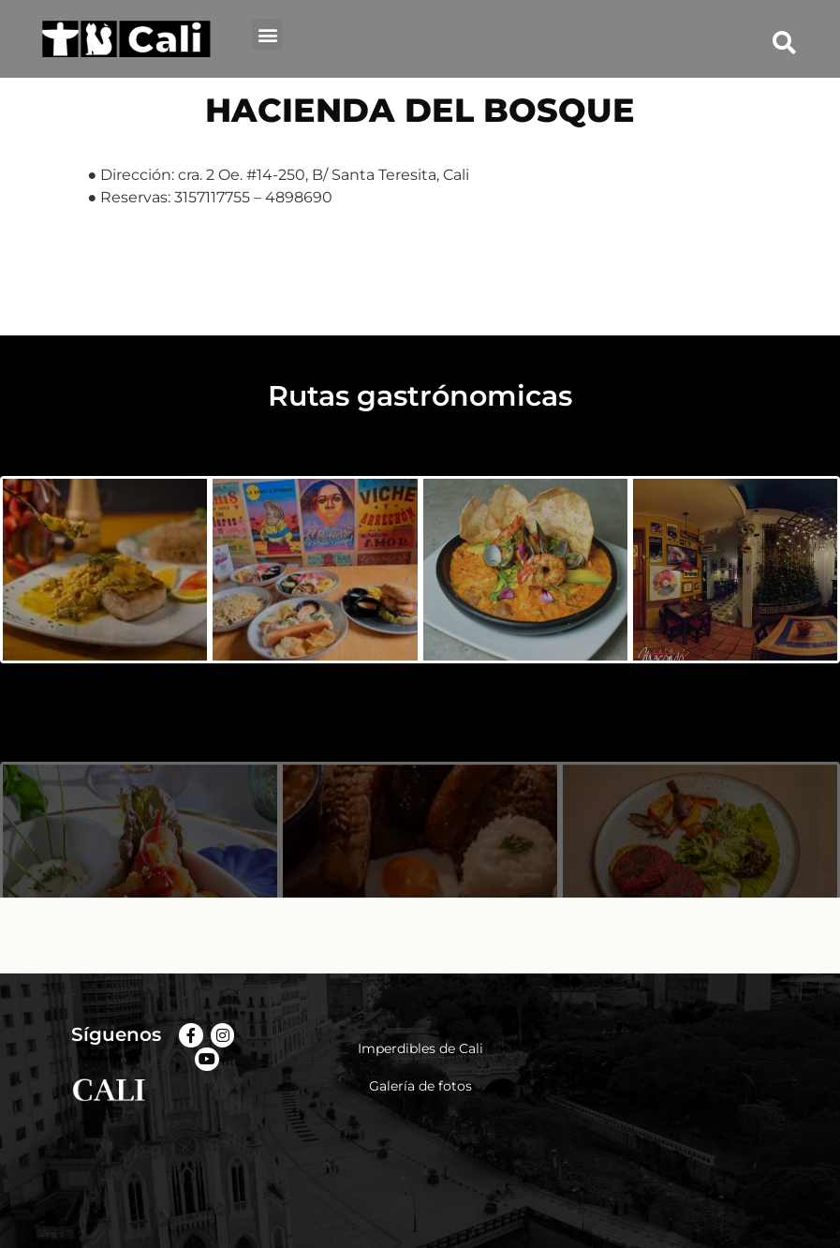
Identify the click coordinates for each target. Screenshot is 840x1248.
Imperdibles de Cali (420, 1048)
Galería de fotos (420, 1085)
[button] (267, 34)
